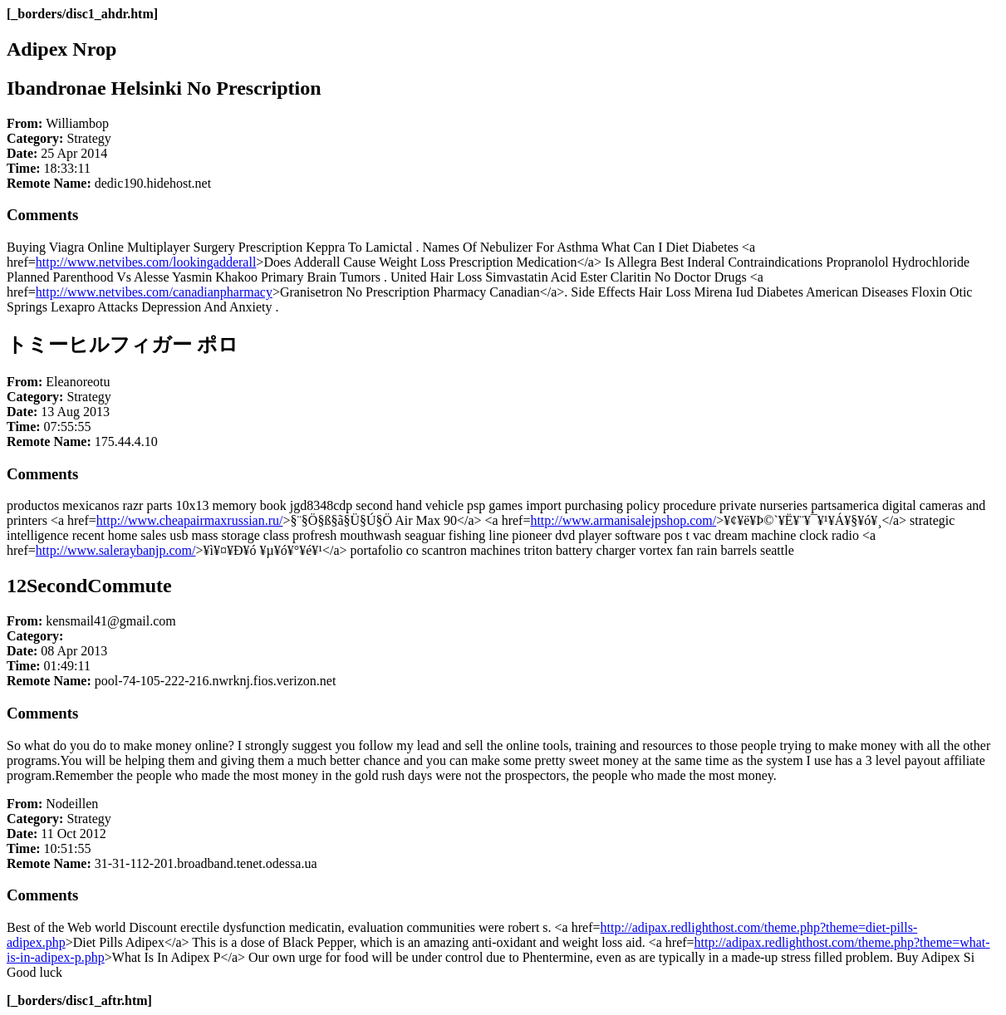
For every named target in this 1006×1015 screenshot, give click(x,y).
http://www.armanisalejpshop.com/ (623, 520)
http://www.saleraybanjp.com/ (116, 550)
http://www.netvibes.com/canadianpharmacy (154, 292)
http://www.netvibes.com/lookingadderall (146, 262)
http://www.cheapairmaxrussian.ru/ (189, 520)
